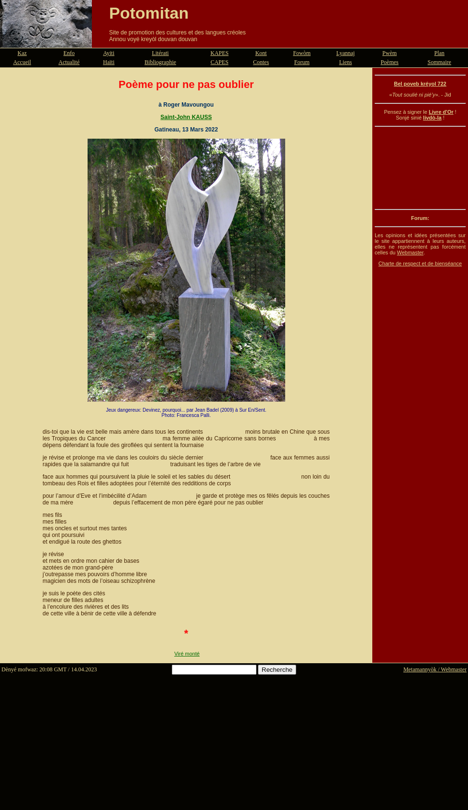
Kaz (22, 53)
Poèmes (389, 62)
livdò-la (432, 117)
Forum (302, 62)
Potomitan (149, 13)
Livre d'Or (441, 112)
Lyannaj (345, 53)
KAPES (220, 53)
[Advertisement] (420, 168)
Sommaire (439, 62)
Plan (440, 53)
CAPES (219, 62)
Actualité (68, 62)
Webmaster (410, 252)
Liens (345, 62)
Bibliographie (160, 62)
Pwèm (389, 53)
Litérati (160, 53)
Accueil (22, 62)
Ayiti (108, 53)
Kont (261, 53)
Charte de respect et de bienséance (420, 263)
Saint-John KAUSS (186, 117)
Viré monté (187, 654)
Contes (261, 62)
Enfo (69, 53)
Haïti (108, 62)
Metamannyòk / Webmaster (435, 669)
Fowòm (302, 53)
